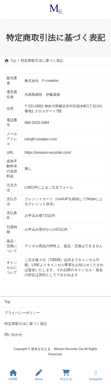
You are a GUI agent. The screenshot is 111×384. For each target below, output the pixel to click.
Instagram (95, 375)
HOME (13, 375)
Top (7, 302)
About (39, 375)
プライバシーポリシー (22, 313)
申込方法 (66, 375)
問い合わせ (13, 335)
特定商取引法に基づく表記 (25, 324)
